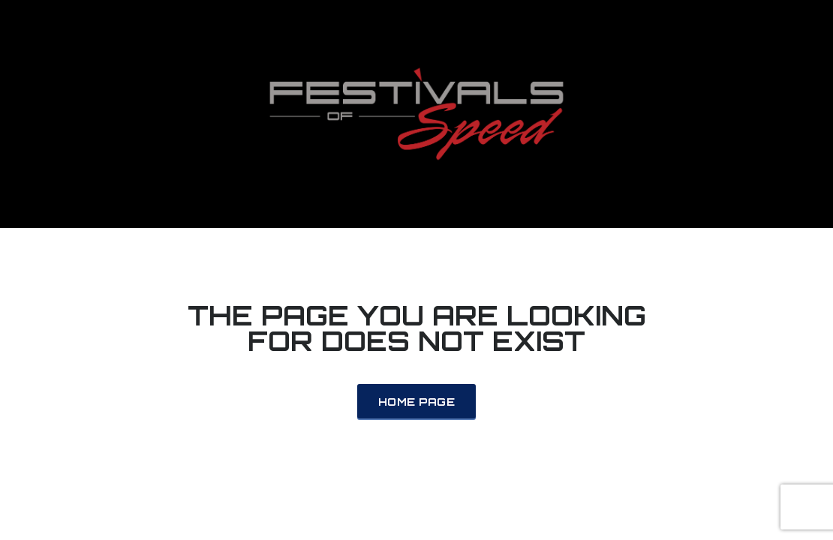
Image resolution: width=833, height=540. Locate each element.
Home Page (416, 401)
